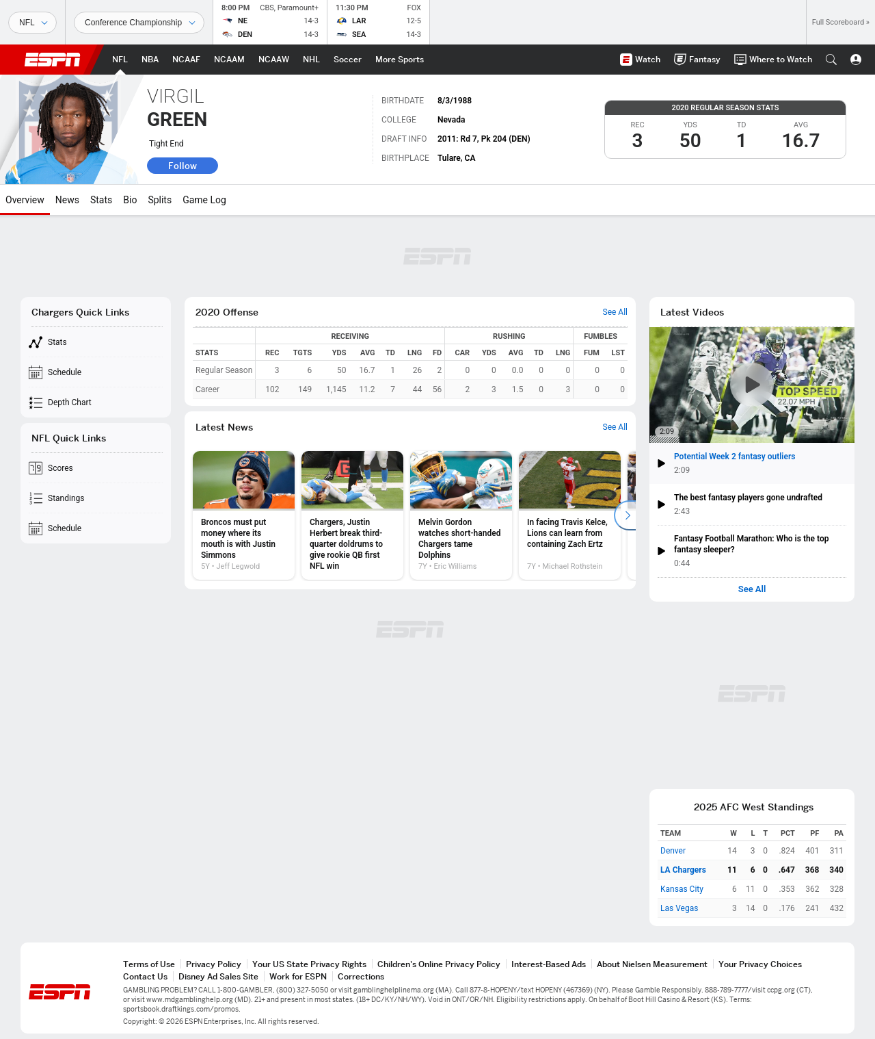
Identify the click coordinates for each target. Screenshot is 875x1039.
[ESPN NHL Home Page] (311, 59)
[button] (831, 59)
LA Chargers (683, 870)
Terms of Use (149, 964)
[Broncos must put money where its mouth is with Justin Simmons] (244, 515)
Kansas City (681, 889)
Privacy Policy (213, 964)
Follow (182, 165)
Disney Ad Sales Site (218, 976)
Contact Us (145, 976)
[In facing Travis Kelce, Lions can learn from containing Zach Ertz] (570, 515)
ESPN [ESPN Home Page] (53, 59)
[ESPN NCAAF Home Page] (186, 59)
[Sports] (32, 22)
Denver (673, 851)
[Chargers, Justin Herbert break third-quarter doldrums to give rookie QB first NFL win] (352, 515)
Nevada (451, 120)
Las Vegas (679, 908)
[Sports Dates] (139, 22)
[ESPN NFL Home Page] (120, 59)
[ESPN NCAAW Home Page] (273, 59)
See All (752, 589)
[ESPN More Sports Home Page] (399, 59)
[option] (244, 515)
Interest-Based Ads (548, 964)
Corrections (361, 976)
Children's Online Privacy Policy (438, 964)
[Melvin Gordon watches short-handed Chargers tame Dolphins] (461, 515)
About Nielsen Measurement (652, 964)
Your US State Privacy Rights (309, 964)
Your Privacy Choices (760, 964)
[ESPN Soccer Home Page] (348, 59)
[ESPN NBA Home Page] (150, 59)
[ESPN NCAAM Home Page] (229, 59)
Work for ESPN (298, 976)
